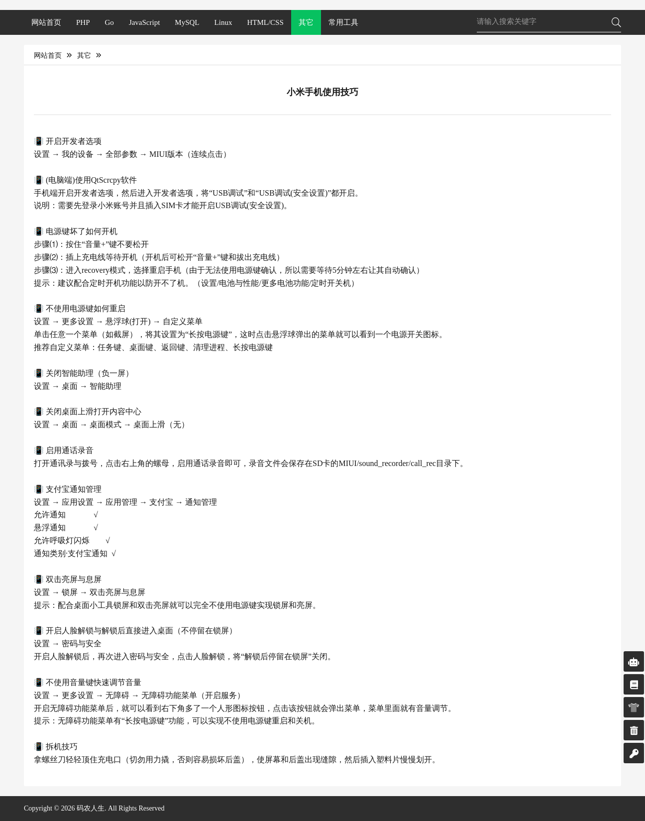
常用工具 (343, 22)
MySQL (187, 22)
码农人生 (91, 808)
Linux (223, 22)
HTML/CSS (265, 22)
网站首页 (46, 22)
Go (109, 22)
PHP (83, 22)
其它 (306, 22)
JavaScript (144, 22)
